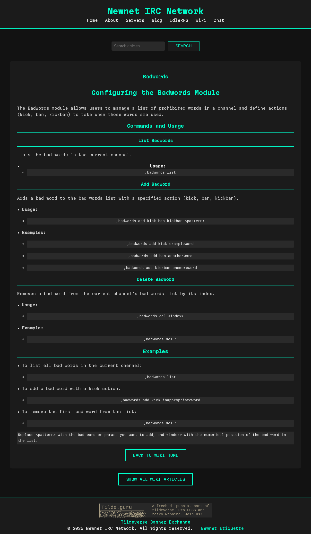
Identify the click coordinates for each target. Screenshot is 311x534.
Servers (135, 20)
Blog (157, 20)
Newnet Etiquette (222, 526)
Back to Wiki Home (155, 453)
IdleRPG (179, 20)
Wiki (201, 20)
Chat (219, 20)
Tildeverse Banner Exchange (155, 519)
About (111, 20)
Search (183, 46)
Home (92, 20)
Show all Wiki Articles (155, 477)
